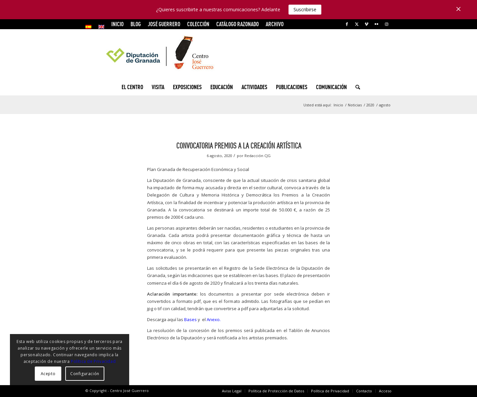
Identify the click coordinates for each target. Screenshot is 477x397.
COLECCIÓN (198, 24)
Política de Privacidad (93, 361)
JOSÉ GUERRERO (164, 24)
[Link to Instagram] (387, 24)
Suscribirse (304, 9)
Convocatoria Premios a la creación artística (238, 145)
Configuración (84, 373)
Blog (136, 24)
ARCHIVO (275, 24)
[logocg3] (238, 54)
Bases (190, 319)
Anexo (213, 319)
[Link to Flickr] (376, 24)
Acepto (48, 373)
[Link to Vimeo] (366, 24)
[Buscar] (355, 87)
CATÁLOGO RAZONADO (237, 24)
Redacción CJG (257, 155)
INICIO (117, 24)
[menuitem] (90, 27)
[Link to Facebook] (346, 24)
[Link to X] (356, 24)
